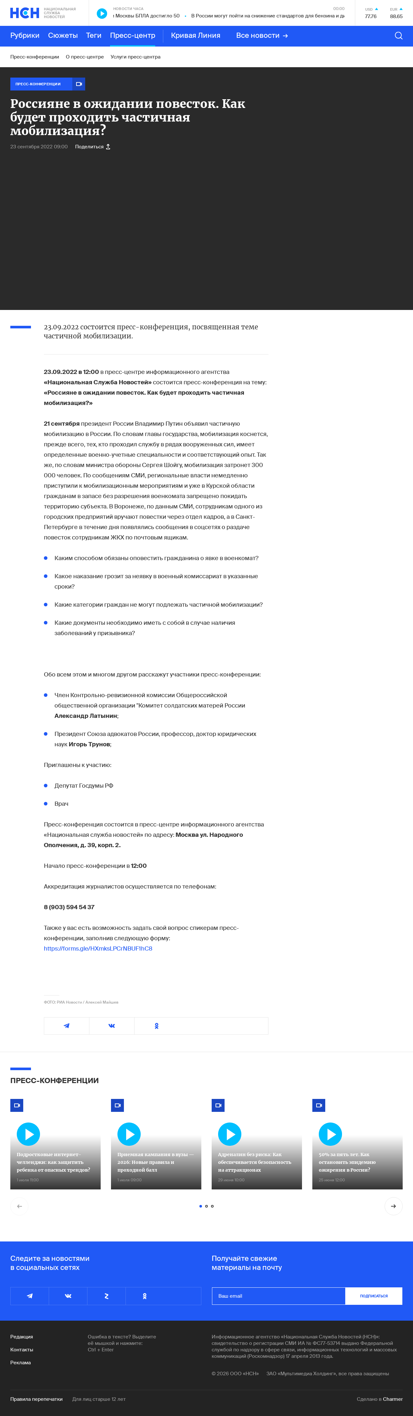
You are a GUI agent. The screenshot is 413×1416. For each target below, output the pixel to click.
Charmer (393, 1399)
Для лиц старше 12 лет (99, 1399)
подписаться (374, 1296)
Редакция (21, 1337)
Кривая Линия (195, 36)
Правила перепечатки (36, 1399)
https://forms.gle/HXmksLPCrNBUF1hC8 (98, 949)
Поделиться (92, 147)
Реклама (20, 1362)
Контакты (21, 1350)
